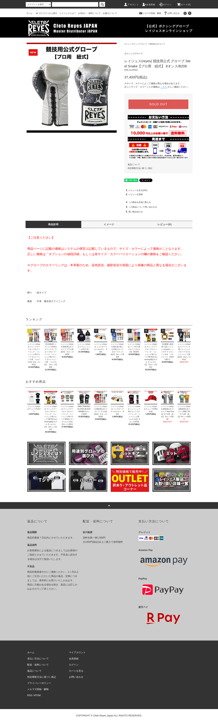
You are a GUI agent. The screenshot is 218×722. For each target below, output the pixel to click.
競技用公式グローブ (157, 44)
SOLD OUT (158, 104)
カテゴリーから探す (46, 13)
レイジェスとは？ (68, 13)
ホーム (29, 13)
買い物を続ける (133, 212)
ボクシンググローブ (139, 44)
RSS (29, 695)
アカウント (131, 4)
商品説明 (53, 224)
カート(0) (184, 4)
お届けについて (110, 13)
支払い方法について (38, 658)
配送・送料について (38, 664)
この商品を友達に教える (137, 202)
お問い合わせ (171, 13)
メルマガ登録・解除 (150, 13)
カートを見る (76, 670)
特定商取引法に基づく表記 (140, 168)
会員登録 (148, 4)
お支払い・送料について (89, 13)
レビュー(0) (165, 224)
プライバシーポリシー (39, 683)
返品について (134, 164)
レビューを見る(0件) (135, 190)
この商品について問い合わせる (140, 207)
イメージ (109, 224)
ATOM (37, 695)
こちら (163, 87)
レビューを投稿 (133, 194)
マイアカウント (77, 652)
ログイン (165, 4)
